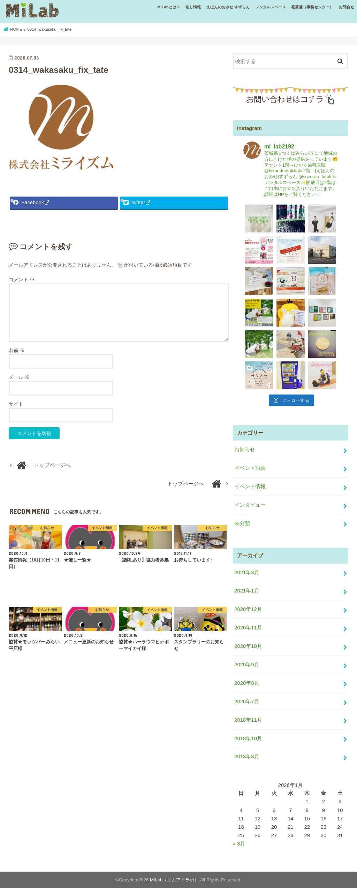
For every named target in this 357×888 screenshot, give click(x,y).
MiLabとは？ (168, 7)
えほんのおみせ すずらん (228, 7)
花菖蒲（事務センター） (312, 7)
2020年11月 (248, 627)
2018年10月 (248, 738)
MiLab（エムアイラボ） (174, 879)
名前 (17, 350)
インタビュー (250, 505)
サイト (16, 404)
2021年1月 (246, 591)
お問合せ (346, 7)
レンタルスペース (270, 7)
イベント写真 (250, 468)
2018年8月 (246, 756)
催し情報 (193, 7)
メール (19, 377)
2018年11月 (248, 720)
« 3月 (239, 844)
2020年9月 (246, 664)
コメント (22, 279)
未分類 (242, 523)
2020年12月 (248, 609)
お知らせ (244, 449)
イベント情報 (250, 486)
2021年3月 (246, 572)
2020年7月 (246, 701)
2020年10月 (248, 646)
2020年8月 (246, 683)
